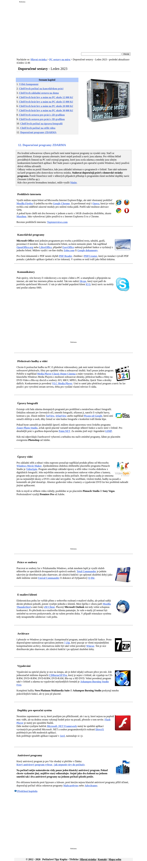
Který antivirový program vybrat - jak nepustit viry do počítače (51, 764)
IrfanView (61, 415)
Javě (62, 736)
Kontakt (102, 859)
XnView (50, 415)
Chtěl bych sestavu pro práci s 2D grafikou (42, 115)
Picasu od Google (93, 415)
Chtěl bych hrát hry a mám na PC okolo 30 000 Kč (46, 110)
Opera (96, 203)
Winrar (90, 646)
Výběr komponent (29, 84)
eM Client (49, 607)
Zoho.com (69, 250)
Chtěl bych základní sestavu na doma (39, 93)
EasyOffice (68, 247)
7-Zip (67, 642)
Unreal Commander (48, 578)
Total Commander (86, 571)
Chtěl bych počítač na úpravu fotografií (41, 123)
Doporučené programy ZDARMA (38, 132)
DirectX (99, 729)
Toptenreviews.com (57, 222)
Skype (83, 281)
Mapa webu (115, 859)
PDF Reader (65, 256)
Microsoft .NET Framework (62, 726)
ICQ (88, 284)
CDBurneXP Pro (58, 675)
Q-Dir (91, 578)
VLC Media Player (62, 383)
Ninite (73, 182)
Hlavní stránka (39, 59)
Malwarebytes (71, 785)
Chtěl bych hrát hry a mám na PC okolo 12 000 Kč (46, 97)
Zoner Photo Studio (27, 428)
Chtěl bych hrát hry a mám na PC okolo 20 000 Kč (46, 106)
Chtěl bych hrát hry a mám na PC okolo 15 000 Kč (46, 101)
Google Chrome (61, 203)
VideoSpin (31, 469)
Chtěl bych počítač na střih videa (37, 128)
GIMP (108, 431)
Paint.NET (64, 431)
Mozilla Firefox (25, 203)
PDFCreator (90, 256)
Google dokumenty (87, 250)
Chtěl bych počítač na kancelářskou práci (41, 88)
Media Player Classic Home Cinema (56, 373)
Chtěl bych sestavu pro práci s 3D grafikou (42, 119)
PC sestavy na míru (60, 59)
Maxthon (21, 216)
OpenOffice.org (25, 247)
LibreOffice (45, 247)
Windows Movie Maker (29, 466)
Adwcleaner (91, 785)
